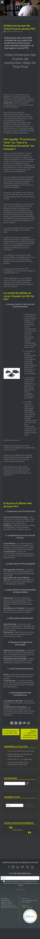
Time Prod (17, 830)
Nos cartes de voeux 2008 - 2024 (10, 732)
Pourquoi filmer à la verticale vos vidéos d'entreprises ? (20, 755)
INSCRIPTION (20, 890)
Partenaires (5, 899)
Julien (27, 153)
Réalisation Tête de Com (9, 907)
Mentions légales (7, 902)
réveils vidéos (18, 228)
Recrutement (5, 900)
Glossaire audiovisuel (8, 905)
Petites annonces (7, 904)
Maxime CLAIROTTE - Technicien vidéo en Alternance (30, 734)
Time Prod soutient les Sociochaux (21, 751)
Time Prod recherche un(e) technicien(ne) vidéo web (17, 763)
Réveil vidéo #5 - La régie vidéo (19, 759)
